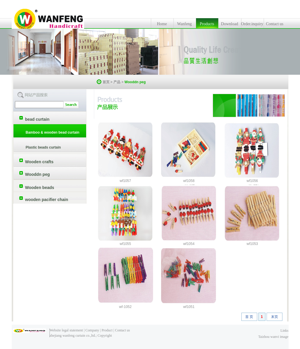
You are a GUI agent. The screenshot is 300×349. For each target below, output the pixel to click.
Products (207, 24)
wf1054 (189, 244)
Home (162, 24)
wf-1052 (125, 307)
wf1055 (125, 244)
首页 (106, 82)
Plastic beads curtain (43, 147)
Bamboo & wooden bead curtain (52, 132)
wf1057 (125, 181)
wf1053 (252, 244)
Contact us (275, 24)
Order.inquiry (252, 24)
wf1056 (252, 181)
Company (92, 330)
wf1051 (189, 307)
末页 (274, 317)
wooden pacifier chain (46, 199)
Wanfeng (184, 24)
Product (107, 330)
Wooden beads (39, 187)
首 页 (249, 317)
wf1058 (189, 181)
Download (229, 24)
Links (284, 330)
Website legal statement (66, 330)
